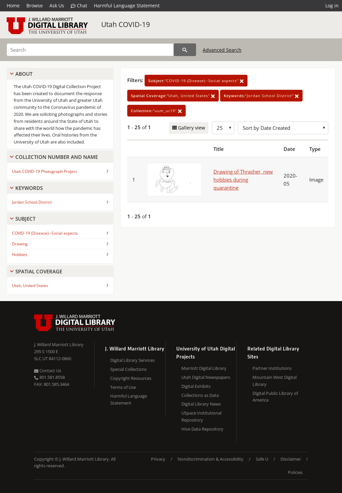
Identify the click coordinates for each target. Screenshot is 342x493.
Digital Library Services (132, 360)
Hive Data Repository (202, 429)
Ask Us (56, 5)
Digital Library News (201, 404)
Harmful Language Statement (127, 5)
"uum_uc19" (156, 110)
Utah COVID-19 (125, 24)
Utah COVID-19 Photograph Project (44, 171)
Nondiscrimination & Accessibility (210, 459)
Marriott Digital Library (203, 368)
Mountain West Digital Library (274, 380)
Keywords (29, 188)
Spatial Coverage (38, 271)
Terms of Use (123, 387)
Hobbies (19, 254)
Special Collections (128, 369)
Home (13, 5)
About (23, 73)
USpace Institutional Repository (201, 416)
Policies (295, 472)
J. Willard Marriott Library (58, 344)
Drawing (20, 244)
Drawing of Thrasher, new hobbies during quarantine (243, 179)
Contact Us (47, 370)
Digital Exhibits (195, 386)
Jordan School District (32, 202)
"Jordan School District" (261, 95)
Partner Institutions (272, 368)
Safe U (262, 459)
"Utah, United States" (173, 95)
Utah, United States (30, 285)
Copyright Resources (130, 378)
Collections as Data (200, 395)
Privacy (158, 459)
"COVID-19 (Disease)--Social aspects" (196, 80)
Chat (79, 5)
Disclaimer (291, 459)
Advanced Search (222, 50)
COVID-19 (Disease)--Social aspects (45, 233)
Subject (25, 218)
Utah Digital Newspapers (205, 377)
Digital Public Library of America (275, 396)
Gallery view (191, 128)
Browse (34, 5)
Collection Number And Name (56, 157)
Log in (332, 5)
